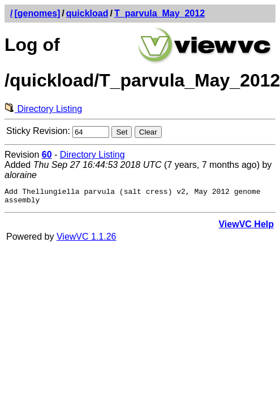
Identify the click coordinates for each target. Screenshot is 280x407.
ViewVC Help (246, 227)
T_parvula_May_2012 (159, 13)
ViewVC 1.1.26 (87, 240)
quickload (87, 13)
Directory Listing (43, 109)
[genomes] (37, 13)
